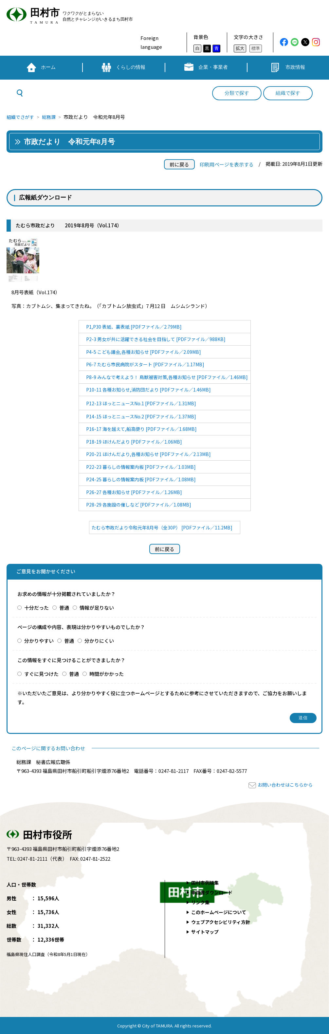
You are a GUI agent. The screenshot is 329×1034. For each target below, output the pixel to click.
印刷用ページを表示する (227, 164)
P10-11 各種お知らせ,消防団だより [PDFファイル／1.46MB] (147, 389)
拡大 (240, 48)
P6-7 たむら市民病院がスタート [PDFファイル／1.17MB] (144, 364)
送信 (303, 717)
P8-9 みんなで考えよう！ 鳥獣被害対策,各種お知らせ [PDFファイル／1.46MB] (167, 376)
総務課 (51, 116)
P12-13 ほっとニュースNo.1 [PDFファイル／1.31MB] (139, 403)
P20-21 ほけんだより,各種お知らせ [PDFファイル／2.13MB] (147, 453)
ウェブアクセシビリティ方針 (223, 921)
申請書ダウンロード (214, 892)
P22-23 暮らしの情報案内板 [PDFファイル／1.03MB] (139, 466)
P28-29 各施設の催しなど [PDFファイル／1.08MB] (136, 504)
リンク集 (201, 902)
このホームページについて (221, 912)
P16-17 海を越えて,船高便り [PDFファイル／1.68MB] (139, 428)
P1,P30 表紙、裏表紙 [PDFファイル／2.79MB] (132, 326)
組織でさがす (21, 116)
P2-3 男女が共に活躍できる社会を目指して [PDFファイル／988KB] (155, 338)
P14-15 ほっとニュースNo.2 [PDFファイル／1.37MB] (139, 416)
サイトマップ (206, 931)
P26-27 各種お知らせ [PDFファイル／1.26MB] (131, 491)
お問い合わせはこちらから (283, 784)
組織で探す (288, 93)
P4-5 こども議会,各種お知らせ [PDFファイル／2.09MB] (142, 351)
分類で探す (237, 93)
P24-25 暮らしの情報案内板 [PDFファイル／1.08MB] (139, 479)
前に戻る (179, 164)
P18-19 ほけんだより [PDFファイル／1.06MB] (131, 441)
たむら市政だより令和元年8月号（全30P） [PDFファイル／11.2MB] (162, 527)
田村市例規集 (206, 882)
